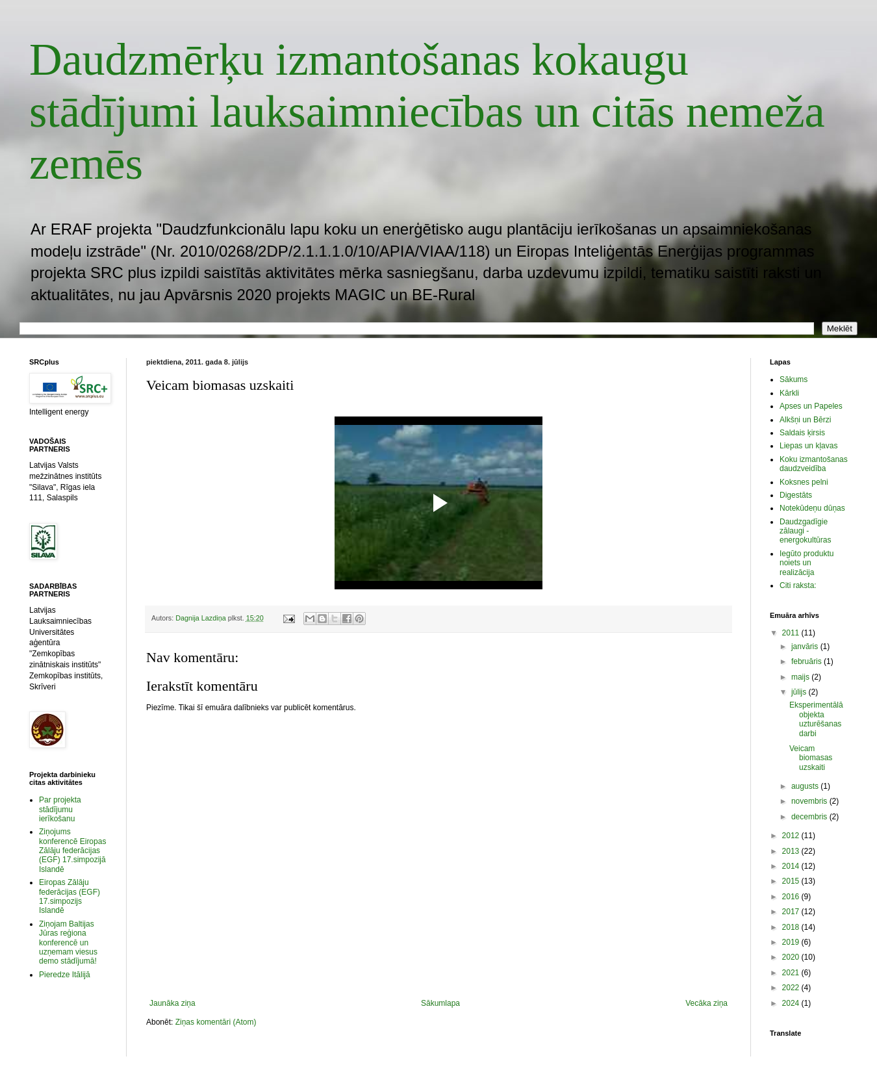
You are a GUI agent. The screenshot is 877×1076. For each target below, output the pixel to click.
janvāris (805, 646)
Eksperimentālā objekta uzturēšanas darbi (816, 718)
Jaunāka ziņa (172, 1003)
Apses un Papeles (811, 406)
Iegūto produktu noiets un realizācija (806, 563)
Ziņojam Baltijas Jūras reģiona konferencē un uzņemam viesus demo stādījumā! (68, 942)
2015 (792, 881)
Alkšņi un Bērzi (805, 419)
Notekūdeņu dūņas (812, 508)
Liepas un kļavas (808, 445)
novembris (810, 801)
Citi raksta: (798, 585)
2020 (792, 957)
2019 (792, 942)
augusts (805, 786)
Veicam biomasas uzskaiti (810, 758)
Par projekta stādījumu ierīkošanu (60, 809)
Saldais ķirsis (802, 432)
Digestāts (796, 495)
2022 (792, 987)
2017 (792, 911)
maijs (801, 677)
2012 (792, 835)
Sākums (793, 379)
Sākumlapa (440, 1003)
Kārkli (789, 393)
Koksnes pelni (804, 482)
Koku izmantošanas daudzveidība (814, 464)
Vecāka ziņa (706, 1003)
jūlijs (800, 692)
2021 (792, 972)
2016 (792, 896)
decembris (810, 816)
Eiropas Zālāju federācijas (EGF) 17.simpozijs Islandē (69, 896)
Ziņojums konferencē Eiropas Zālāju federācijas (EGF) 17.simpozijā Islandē (72, 850)
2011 (792, 632)
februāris (807, 661)
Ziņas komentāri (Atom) (216, 1022)
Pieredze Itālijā (64, 974)
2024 (792, 1003)
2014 (792, 866)
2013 (792, 851)
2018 (792, 927)
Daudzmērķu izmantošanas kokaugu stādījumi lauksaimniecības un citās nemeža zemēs (427, 111)
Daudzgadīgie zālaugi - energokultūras (805, 531)
